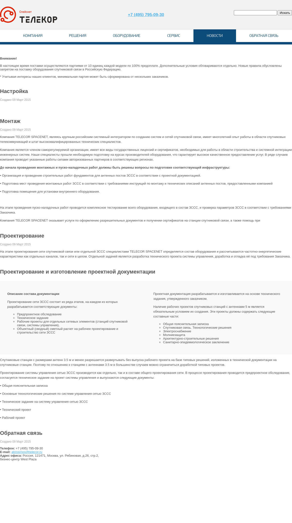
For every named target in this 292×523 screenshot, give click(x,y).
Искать (285, 13)
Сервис (173, 35)
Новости (215, 35)
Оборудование (126, 35)
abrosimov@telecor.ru (26, 452)
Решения (77, 35)
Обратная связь (263, 35)
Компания (32, 35)
